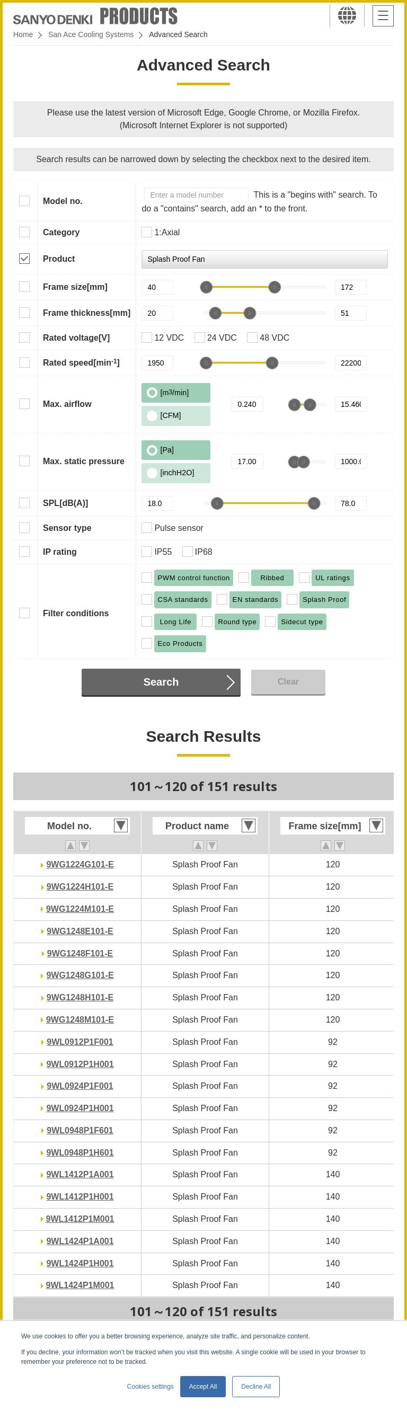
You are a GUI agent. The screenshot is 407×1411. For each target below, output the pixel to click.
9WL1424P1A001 (79, 1241)
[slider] (206, 287)
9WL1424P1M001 (80, 1285)
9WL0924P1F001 (80, 1085)
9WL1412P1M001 (80, 1218)
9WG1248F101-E (80, 953)
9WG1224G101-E (79, 864)
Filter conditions (76, 613)
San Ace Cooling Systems (91, 34)
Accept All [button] (203, 1386)
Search (161, 682)
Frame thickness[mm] (86, 312)
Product (59, 258)
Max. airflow (67, 404)
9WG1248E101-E (80, 931)
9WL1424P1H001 (79, 1263)
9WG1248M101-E (80, 1019)
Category (61, 232)
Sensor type (67, 528)
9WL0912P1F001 (80, 1041)
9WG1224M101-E (80, 908)
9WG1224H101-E (80, 886)
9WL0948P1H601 (79, 1152)
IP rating (60, 551)
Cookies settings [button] (150, 1386)
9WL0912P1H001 (79, 1064)
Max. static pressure (84, 461)
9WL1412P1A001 (79, 1174)
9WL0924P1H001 (79, 1108)
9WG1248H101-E (80, 997)
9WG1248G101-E (79, 975)
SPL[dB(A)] (65, 503)
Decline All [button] (256, 1386)
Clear (288, 681)
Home (23, 34)
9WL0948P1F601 (80, 1130)
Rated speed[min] (81, 362)
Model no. (63, 201)
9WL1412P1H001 (79, 1196)
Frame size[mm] (75, 286)
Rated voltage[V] (76, 337)
